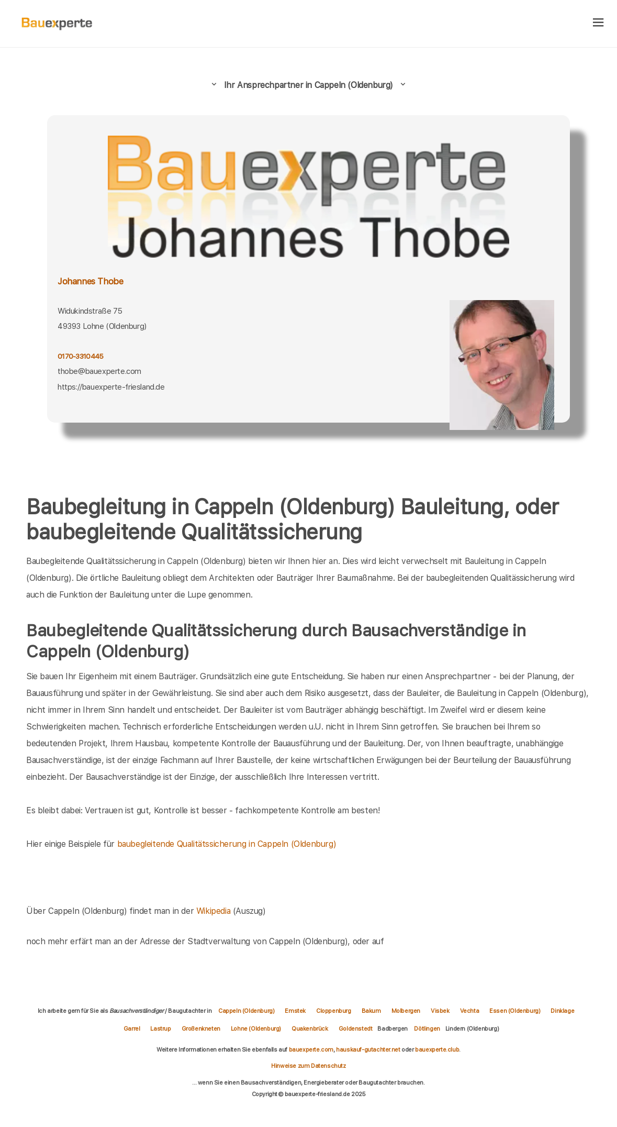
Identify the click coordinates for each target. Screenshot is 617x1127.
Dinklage (562, 1010)
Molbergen (405, 1010)
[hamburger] (598, 23)
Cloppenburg (333, 1010)
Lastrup (160, 1028)
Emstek (295, 1010)
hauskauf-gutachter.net (368, 1049)
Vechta (469, 1010)
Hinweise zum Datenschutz (308, 1065)
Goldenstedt (356, 1028)
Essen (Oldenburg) (514, 1010)
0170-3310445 (80, 356)
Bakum (371, 1010)
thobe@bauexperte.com (99, 371)
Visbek (440, 1010)
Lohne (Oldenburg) (256, 1028)
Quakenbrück (309, 1028)
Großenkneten (201, 1028)
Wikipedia (214, 911)
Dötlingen (427, 1028)
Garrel (132, 1028)
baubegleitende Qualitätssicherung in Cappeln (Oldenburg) (226, 844)
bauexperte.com (311, 1049)
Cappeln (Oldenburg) (246, 1010)
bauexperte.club (437, 1049)
